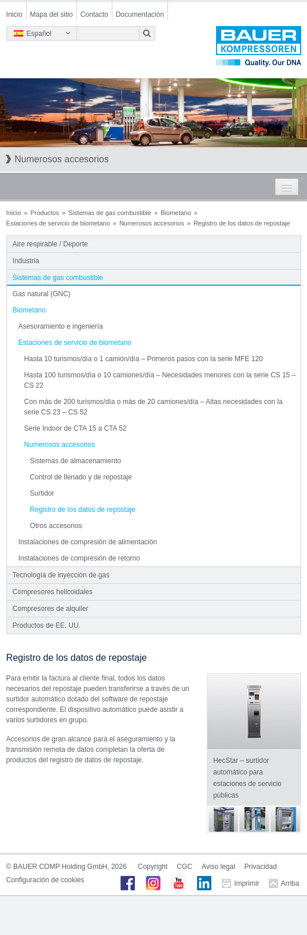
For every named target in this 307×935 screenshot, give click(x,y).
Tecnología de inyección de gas (61, 575)
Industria (26, 261)
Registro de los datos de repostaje (83, 509)
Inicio (14, 14)
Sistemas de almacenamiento (75, 461)
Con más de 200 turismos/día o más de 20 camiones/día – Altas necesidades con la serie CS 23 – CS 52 (153, 407)
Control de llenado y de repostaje (81, 477)
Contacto (94, 14)
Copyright (152, 867)
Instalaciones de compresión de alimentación (88, 542)
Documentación (140, 14)
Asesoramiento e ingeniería (61, 326)
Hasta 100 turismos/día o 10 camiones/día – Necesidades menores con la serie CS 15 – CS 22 (160, 380)
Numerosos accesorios (151, 223)
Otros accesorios (56, 526)
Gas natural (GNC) (42, 294)
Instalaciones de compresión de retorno (79, 558)
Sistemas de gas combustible (109, 212)
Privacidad (260, 867)
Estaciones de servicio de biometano (58, 223)
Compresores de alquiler (51, 609)
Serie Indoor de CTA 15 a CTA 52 (75, 428)
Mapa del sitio (51, 14)
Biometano (175, 212)
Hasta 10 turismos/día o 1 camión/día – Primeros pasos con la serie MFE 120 (143, 359)
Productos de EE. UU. (47, 625)
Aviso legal (218, 867)
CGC (184, 867)
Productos (44, 212)
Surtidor (42, 493)
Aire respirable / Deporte (50, 244)
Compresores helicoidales (53, 592)
